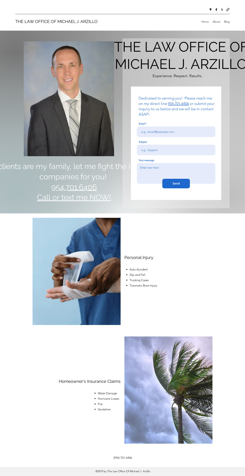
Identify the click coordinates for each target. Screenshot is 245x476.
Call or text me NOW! (74, 197)
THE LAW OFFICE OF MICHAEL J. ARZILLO (56, 21)
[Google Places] (210, 9)
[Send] (176, 183)
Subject (143, 142)
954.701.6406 (178, 103)
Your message (146, 160)
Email (142, 123)
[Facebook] (216, 9)
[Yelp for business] (222, 9)
